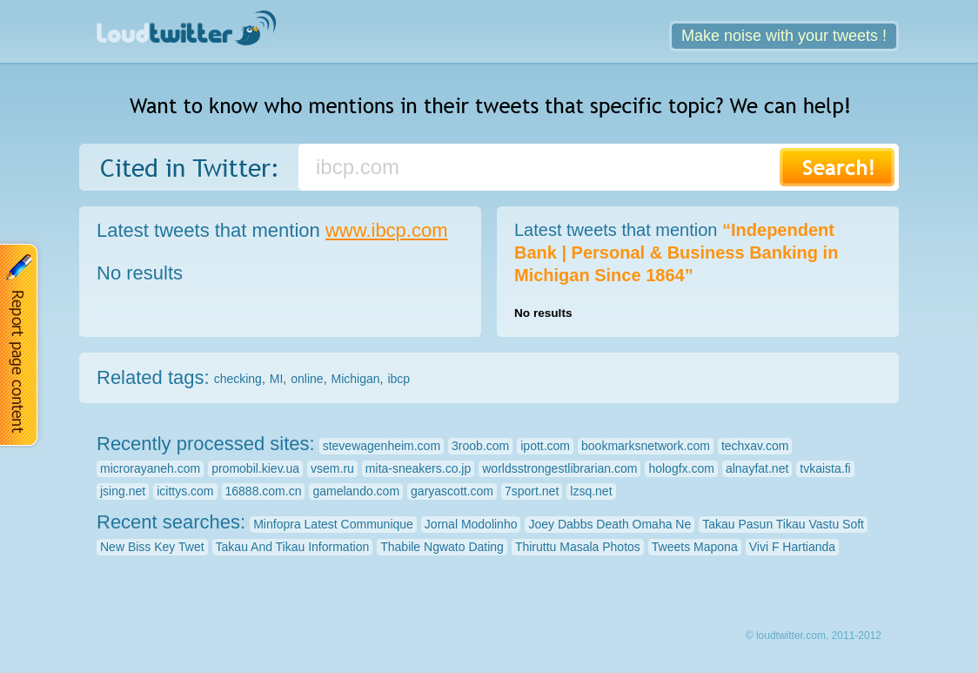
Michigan (356, 379)
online (307, 379)
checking (238, 379)
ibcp (398, 379)
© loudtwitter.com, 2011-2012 (813, 635)
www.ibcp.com (386, 230)
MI (277, 379)
